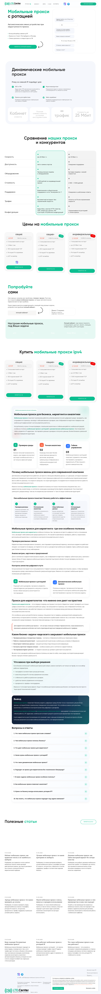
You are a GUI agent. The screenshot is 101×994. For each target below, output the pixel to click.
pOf (14, 333)
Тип (86, 333)
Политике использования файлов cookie (83, 984)
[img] (65, 4)
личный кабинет (22, 313)
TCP (32, 333)
